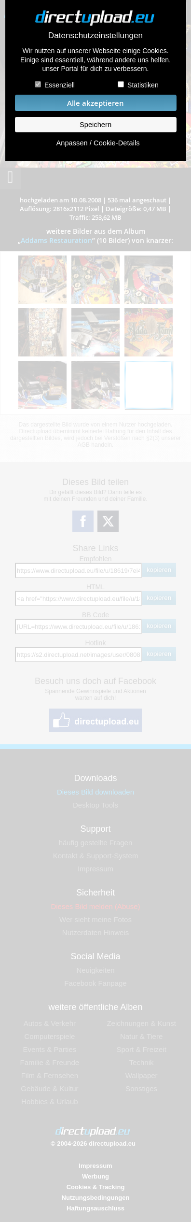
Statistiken (143, 85)
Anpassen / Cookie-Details (97, 143)
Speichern (95, 124)
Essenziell (59, 85)
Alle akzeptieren (95, 103)
